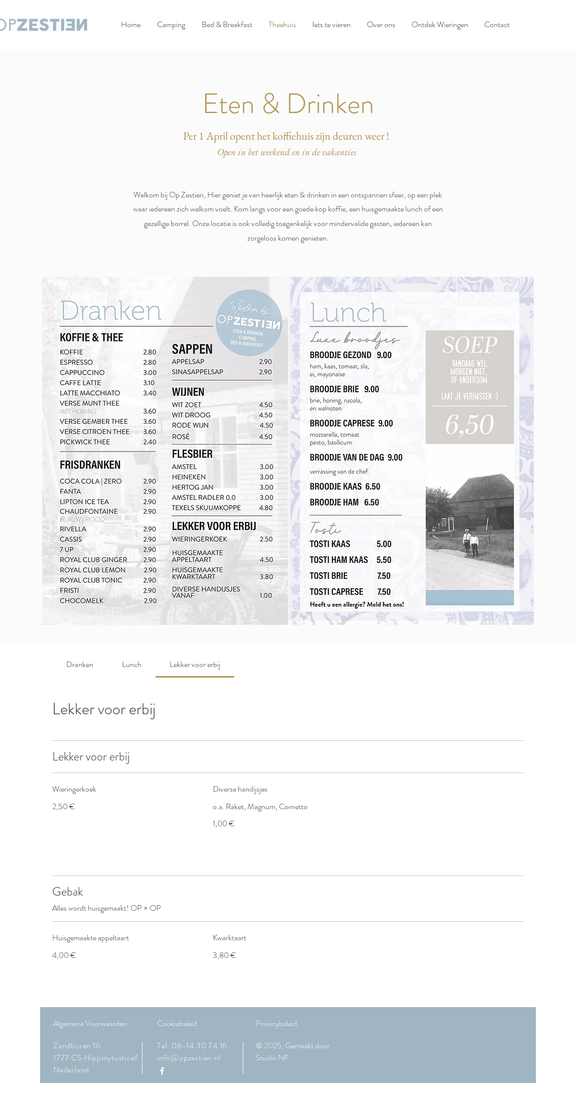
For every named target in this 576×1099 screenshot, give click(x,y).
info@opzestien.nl (189, 1057)
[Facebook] (162, 1071)
